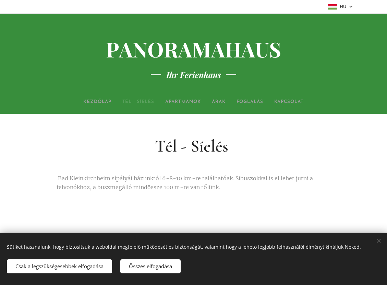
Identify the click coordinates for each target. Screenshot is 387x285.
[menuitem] (87, 102)
